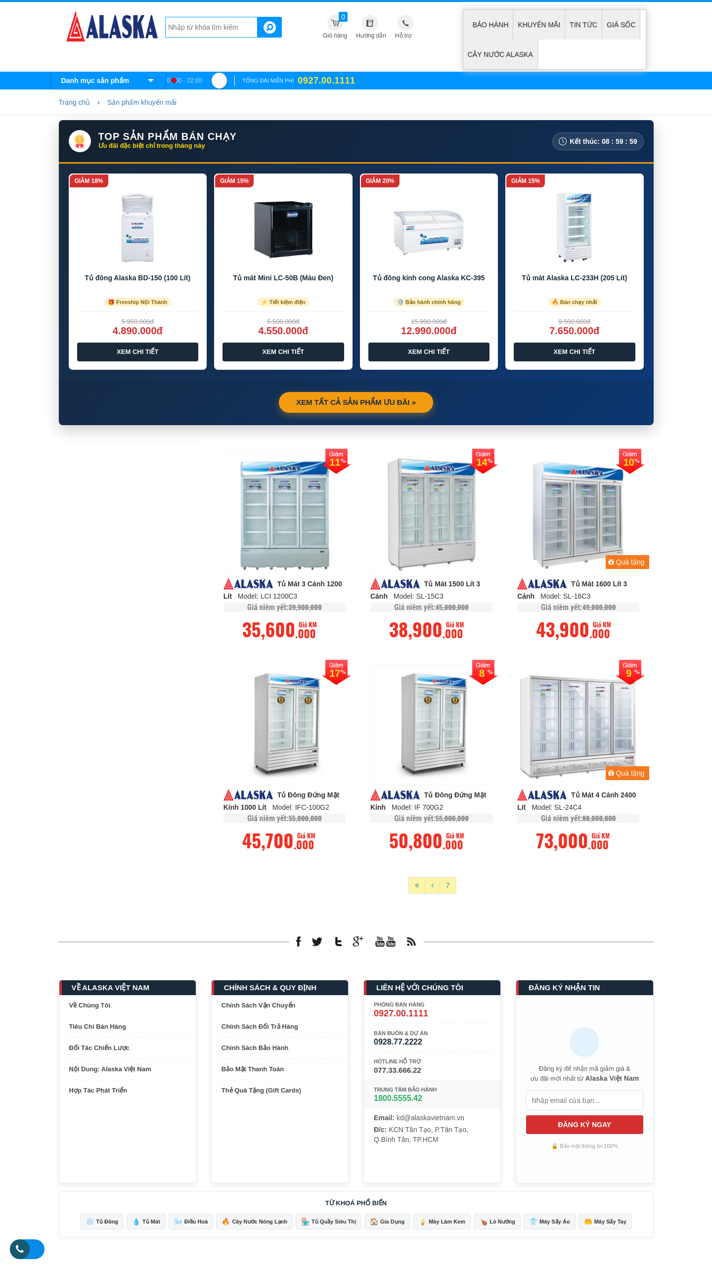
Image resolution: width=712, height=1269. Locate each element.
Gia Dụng (387, 1223)
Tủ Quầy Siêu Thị (328, 1223)
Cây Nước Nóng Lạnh (254, 1223)
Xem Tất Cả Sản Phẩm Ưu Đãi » (356, 402)
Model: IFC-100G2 (300, 809)
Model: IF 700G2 (417, 809)
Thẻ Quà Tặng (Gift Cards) (261, 1092)
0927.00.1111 (401, 1015)
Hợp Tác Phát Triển (98, 1092)
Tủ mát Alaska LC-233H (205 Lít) (574, 278)
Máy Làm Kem (441, 1223)
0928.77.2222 (398, 1044)
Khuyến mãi (539, 25)
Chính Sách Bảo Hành (255, 1049)
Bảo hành (491, 25)
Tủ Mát (146, 1223)
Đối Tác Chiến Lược (99, 1049)
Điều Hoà (191, 1223)
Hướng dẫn (371, 35)
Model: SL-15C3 (419, 597)
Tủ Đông (102, 1223)
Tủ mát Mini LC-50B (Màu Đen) (283, 278)
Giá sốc (621, 25)
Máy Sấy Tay (605, 1223)
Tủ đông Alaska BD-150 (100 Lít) (137, 278)
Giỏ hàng (335, 25)
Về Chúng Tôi (90, 1007)
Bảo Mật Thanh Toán (253, 1071)
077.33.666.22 (397, 1072)
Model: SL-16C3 (565, 597)
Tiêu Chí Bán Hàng (97, 1028)
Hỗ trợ (403, 35)
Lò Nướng (497, 1223)
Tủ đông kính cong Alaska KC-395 (429, 278)
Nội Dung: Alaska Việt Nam (110, 1071)
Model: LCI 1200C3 (268, 597)
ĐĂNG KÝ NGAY (585, 1127)
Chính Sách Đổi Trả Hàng (260, 1028)
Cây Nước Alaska (500, 54)
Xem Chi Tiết (137, 351)
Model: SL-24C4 (556, 809)
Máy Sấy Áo (549, 1223)
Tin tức (583, 25)
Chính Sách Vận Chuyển (259, 1007)
